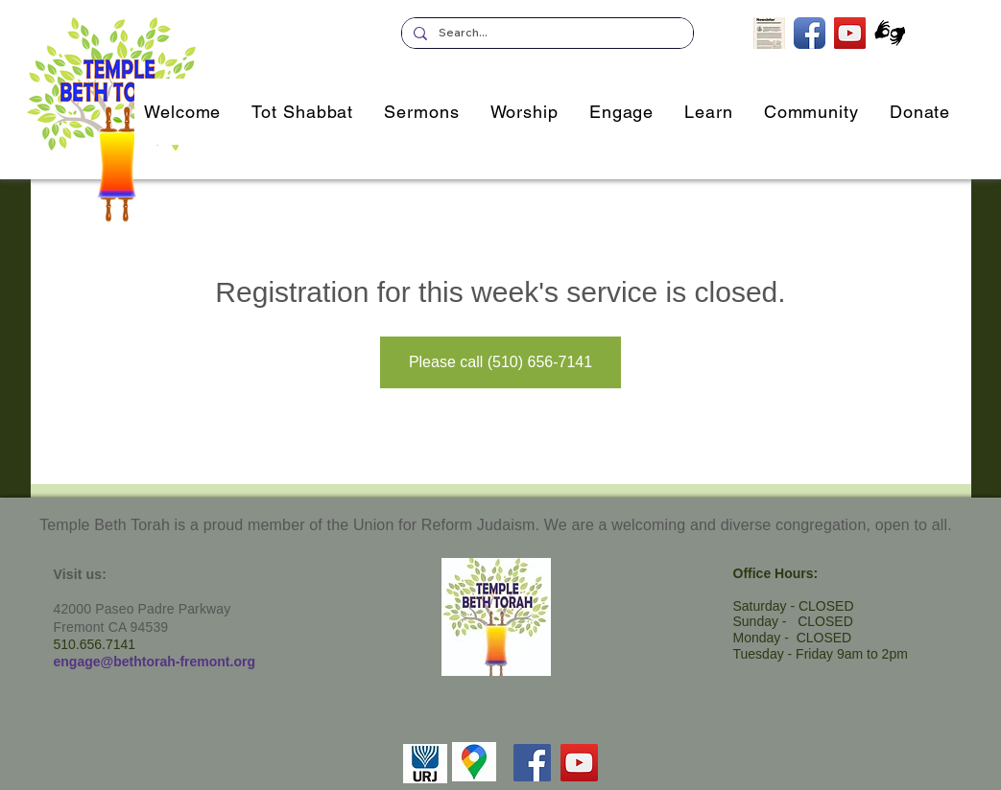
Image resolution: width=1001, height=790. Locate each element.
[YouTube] (579, 762)
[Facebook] (532, 762)
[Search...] (546, 33)
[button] (621, 112)
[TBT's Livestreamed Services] (850, 33)
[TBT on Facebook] (809, 33)
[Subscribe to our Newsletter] (769, 33)
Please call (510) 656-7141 (500, 362)
